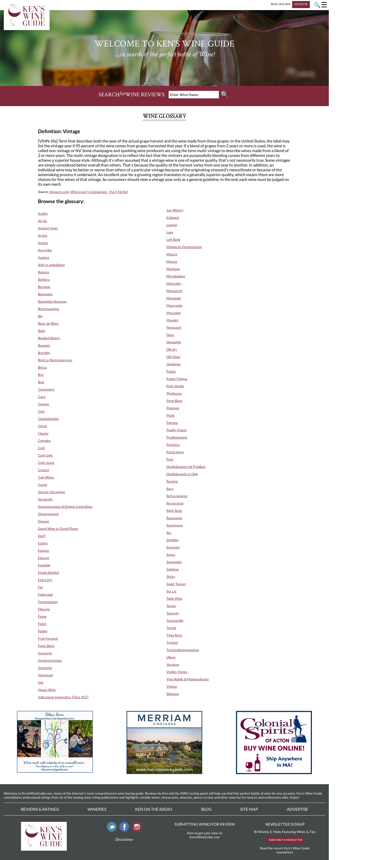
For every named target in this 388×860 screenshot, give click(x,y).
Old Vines (173, 357)
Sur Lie (171, 591)
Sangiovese (174, 525)
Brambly (44, 353)
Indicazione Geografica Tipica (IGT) (63, 697)
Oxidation (173, 364)
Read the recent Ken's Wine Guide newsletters (285, 850)
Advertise (297, 809)
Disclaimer (124, 839)
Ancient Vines (48, 228)
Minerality (173, 283)
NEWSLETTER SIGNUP (285, 824)
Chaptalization (48, 419)
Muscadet (173, 313)
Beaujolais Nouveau (52, 301)
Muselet (172, 320)
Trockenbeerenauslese (182, 650)
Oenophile (173, 342)
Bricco (42, 367)
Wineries (97, 809)
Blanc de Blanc (48, 323)
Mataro (171, 254)
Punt (169, 459)
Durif (41, 536)
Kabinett (172, 218)
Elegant (43, 558)
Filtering (44, 609)
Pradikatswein (176, 437)
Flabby (43, 631)
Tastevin (172, 613)
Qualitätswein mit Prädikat (185, 467)
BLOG (274, 4)
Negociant (173, 327)
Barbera (44, 279)
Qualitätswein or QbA (182, 474)
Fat (40, 587)
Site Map (249, 809)
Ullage (171, 657)
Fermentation (48, 602)
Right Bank (174, 511)
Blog (206, 809)
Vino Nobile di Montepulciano (187, 679)
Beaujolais (45, 294)
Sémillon (172, 540)
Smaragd (172, 547)
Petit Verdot (175, 386)
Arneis (42, 235)
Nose (170, 335)
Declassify (45, 499)
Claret (42, 426)
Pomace (172, 423)
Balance (43, 272)
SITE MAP (284, 4)
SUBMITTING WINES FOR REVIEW (205, 824)
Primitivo (173, 445)
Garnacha (45, 653)
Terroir (171, 628)
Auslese (43, 257)
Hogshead (45, 675)
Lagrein (171, 225)
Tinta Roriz (174, 635)
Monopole (173, 298)
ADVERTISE (301, 4)
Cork (41, 448)
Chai (41, 411)
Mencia (171, 261)
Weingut (172, 694)
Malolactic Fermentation (184, 247)
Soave (170, 555)
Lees (169, 232)
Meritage (173, 269)
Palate (171, 371)
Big (40, 316)
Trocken (172, 642)
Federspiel (45, 594)
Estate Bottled (48, 572)
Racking (172, 481)
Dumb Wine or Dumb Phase (58, 529)
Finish (42, 624)
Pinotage (172, 408)
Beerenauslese (48, 309)
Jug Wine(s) (174, 210)
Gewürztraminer (50, 660)
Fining (42, 616)
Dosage (43, 521)
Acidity (43, 213)
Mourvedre (174, 305)
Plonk (170, 415)
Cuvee (42, 485)
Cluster (43, 433)
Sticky (170, 577)
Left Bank (173, 239)
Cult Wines (46, 477)
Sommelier (174, 562)
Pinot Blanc (174, 401)
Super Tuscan (176, 584)
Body (41, 331)
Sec (168, 533)
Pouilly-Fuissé (176, 430)
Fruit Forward (48, 638)
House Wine (47, 690)
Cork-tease (46, 463)
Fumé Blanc (46, 646)
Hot (41, 682)
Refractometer (177, 496)
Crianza (43, 470)
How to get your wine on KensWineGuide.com (204, 835)
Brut (41, 382)
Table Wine (174, 598)
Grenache (45, 668)
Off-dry (171, 349)
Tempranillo (174, 620)
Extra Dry (45, 580)
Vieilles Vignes (176, 672)
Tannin (171, 606)
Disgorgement (48, 514)
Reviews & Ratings (40, 809)
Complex (44, 441)
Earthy (43, 543)
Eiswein (43, 550)
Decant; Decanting (51, 492)
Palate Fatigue (176, 379)
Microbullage (175, 276)
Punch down (175, 452)
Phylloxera (174, 393)
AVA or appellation (51, 265)
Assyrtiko (45, 250)
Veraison (172, 664)
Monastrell (174, 291)
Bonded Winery (49, 338)
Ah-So (42, 221)
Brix (41, 375)
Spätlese (172, 569)
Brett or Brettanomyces (55, 360)
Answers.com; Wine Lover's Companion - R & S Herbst (88, 192)
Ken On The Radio (153, 809)
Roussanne (174, 518)
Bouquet (44, 345)
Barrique (44, 287)
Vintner (171, 686)
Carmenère (46, 389)
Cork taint (45, 455)
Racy (170, 489)
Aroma (43, 243)
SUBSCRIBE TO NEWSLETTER (285, 839)
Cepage (43, 404)
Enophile (44, 565)
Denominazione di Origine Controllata (65, 507)
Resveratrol (174, 503)
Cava (42, 397)
